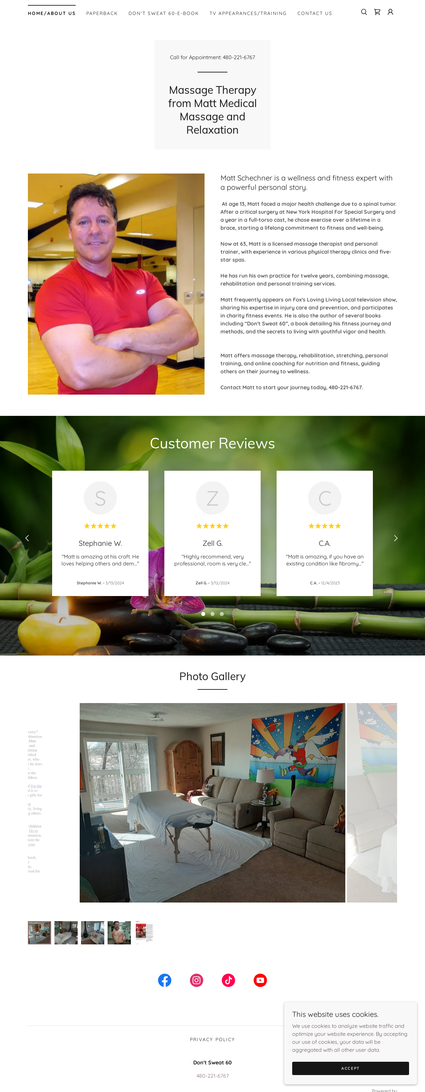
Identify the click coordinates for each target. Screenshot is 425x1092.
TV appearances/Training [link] (248, 13)
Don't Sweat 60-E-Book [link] (163, 13)
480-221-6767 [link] (239, 57)
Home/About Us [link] (52, 13)
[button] (390, 12)
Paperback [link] (102, 13)
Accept (350, 1068)
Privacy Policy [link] (212, 1026)
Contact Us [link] (315, 13)
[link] (377, 12)
